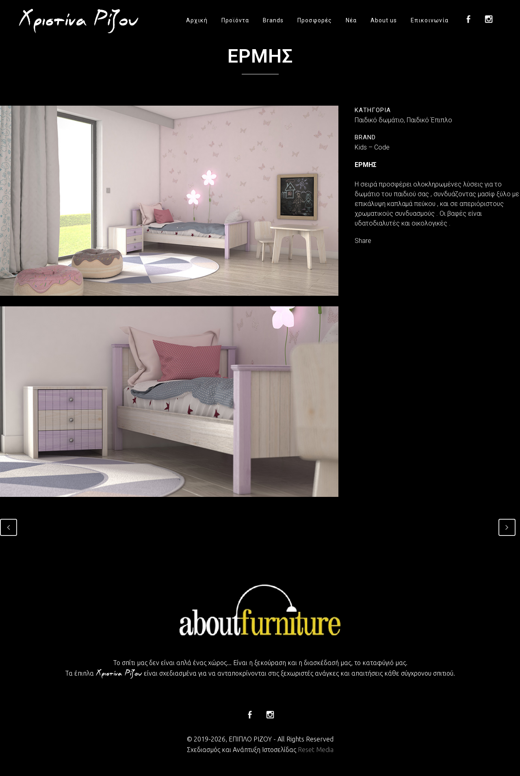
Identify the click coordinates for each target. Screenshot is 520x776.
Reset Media (316, 749)
